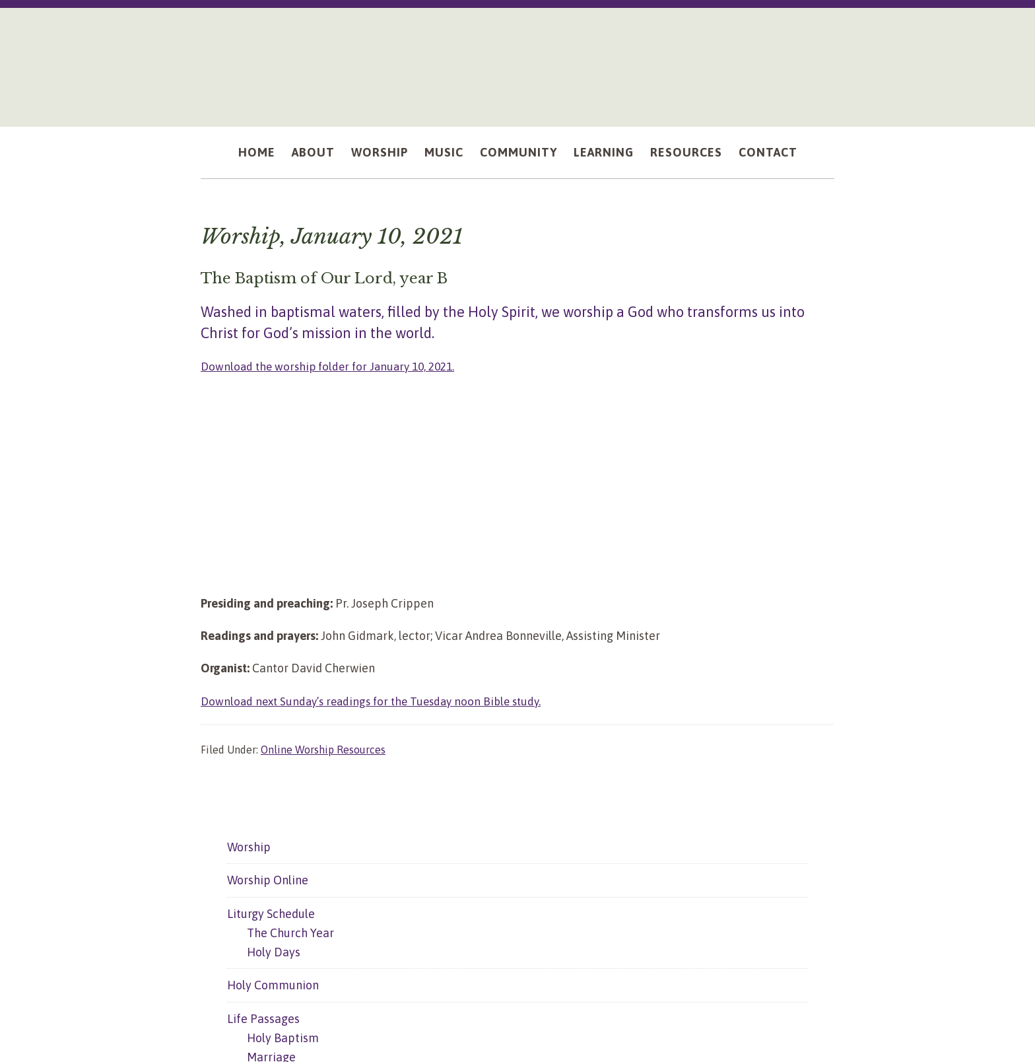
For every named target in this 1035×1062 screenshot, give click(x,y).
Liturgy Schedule (271, 913)
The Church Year (290, 932)
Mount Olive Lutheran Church (517, 61)
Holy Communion (273, 985)
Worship (249, 846)
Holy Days (273, 951)
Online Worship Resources (323, 749)
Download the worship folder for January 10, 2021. (333, 366)
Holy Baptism (283, 1037)
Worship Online (267, 880)
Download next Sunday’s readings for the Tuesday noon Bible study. (378, 700)
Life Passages (263, 1018)
